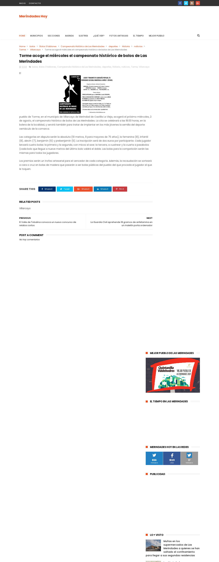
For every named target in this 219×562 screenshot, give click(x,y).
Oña (150, 362)
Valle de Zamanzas (185, 387)
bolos (32, 46)
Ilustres (83, 35)
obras (159, 362)
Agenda (69, 35)
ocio (170, 343)
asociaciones (154, 393)
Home (22, 35)
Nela (180, 449)
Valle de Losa (154, 368)
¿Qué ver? (99, 35)
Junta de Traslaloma (186, 424)
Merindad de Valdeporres (180, 362)
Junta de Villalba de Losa (160, 449)
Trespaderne (188, 393)
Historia (126, 46)
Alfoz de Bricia (155, 418)
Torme (35, 49)
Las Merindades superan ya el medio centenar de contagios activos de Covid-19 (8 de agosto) (181, 262)
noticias (23, 49)
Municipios (36, 35)
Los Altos (175, 412)
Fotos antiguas (119, 35)
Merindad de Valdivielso (160, 381)
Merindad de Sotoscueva (160, 374)
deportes (113, 46)
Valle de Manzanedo (167, 406)
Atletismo (165, 387)
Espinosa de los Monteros (161, 349)
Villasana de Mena (157, 412)
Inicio (22, 3)
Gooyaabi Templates (73, 557)
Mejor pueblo (156, 35)
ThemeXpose (38, 557)
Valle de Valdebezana (181, 356)
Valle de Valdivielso (158, 431)
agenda (152, 331)
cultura (185, 337)
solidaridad (171, 393)
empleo (181, 381)
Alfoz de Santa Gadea (159, 424)
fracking (161, 399)
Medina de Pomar (169, 331)
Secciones (54, 35)
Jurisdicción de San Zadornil (181, 418)
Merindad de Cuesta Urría (161, 443)
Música (169, 368)
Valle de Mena (169, 337)
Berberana (184, 437)
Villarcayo (48, 49)
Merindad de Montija (180, 399)
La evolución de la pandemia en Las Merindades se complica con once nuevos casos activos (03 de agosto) (172, 282)
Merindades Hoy (33, 16)
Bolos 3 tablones (48, 46)
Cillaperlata (184, 443)
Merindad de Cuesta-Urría (161, 437)
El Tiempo (138, 35)
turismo (152, 387)
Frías (150, 399)
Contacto (35, 3)
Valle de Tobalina (156, 356)
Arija (150, 406)
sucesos (187, 331)
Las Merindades (156, 343)
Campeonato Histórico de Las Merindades (83, 46)
